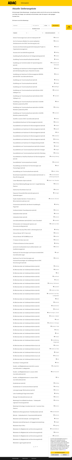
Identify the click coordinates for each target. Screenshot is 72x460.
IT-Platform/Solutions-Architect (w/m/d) (23, 243)
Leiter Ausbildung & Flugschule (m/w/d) (23, 393)
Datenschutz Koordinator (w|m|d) (22, 189)
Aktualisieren (55, 25)
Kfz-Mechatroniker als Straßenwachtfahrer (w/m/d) (26, 266)
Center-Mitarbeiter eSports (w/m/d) (22, 180)
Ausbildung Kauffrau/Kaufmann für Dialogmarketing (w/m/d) (29, 56)
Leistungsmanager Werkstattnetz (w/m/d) (24, 390)
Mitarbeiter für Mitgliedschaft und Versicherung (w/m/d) (27, 429)
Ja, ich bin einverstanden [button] (60, 452)
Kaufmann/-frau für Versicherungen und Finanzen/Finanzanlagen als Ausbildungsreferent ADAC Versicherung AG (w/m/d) (27, 260)
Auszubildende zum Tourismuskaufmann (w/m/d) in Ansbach (29, 146)
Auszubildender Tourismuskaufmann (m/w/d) (25, 162)
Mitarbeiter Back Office (19, 425)
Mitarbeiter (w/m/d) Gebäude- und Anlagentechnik (26, 418)
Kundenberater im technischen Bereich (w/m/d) (25, 386)
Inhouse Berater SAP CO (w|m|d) (21, 233)
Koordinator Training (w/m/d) (20, 362)
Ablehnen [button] (65, 454)
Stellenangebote (25, 3)
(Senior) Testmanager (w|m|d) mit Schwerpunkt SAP (26, 37)
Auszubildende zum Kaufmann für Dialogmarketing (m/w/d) (28, 143)
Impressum (34, 458)
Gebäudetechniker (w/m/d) (20, 213)
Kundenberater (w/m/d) (19, 383)
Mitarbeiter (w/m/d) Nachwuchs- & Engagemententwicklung (28, 422)
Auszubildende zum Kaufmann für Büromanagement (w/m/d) (29, 125)
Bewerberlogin (15, 458)
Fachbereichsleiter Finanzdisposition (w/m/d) (24, 210)
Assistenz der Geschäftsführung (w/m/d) (23, 52)
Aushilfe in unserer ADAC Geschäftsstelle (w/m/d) (26, 118)
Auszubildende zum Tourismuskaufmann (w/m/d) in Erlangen (29, 149)
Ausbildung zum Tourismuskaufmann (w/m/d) (25, 80)
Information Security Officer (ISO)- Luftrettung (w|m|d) (27, 229)
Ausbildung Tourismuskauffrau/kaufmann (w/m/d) (26, 59)
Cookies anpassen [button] (55, 454)
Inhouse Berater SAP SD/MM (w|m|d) (23, 236)
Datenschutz (25, 458)
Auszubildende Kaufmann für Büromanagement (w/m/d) (27, 122)
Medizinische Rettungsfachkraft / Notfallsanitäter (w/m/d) (28, 412)
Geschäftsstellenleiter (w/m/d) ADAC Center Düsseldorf (27, 220)
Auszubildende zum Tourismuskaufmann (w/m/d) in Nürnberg (29, 153)
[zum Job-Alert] (69, 27)
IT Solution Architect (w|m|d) (20, 240)
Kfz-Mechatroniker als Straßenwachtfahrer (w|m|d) (26, 345)
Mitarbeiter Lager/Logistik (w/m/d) (22, 443)
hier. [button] (65, 449)
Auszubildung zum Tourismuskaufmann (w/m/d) (25, 171)
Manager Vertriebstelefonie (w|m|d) (22, 397)
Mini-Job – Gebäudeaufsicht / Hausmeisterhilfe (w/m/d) (27, 415)
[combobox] (46, 25)
